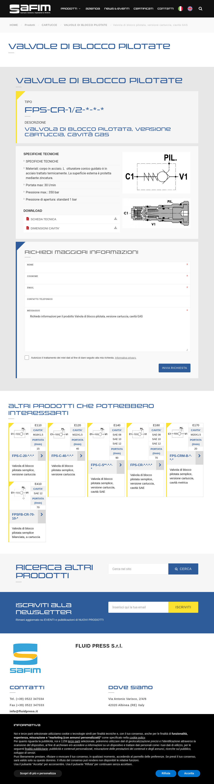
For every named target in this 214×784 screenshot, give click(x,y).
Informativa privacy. (125, 357)
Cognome (32, 276)
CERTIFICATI (143, 8)
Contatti (165, 8)
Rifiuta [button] (166, 773)
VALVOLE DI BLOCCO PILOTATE (85, 25)
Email (30, 288)
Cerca (183, 569)
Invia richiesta (174, 367)
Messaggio (33, 311)
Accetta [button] (189, 773)
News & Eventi (116, 8)
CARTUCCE (49, 25)
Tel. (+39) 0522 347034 (27, 698)
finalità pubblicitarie (36, 748)
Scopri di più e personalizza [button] (38, 773)
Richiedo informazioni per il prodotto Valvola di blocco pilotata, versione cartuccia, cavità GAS (107, 331)
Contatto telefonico (40, 299)
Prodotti (71, 8)
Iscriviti (183, 607)
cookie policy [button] (137, 737)
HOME (14, 25)
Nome (30, 265)
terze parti (74, 741)
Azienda (93, 8)
